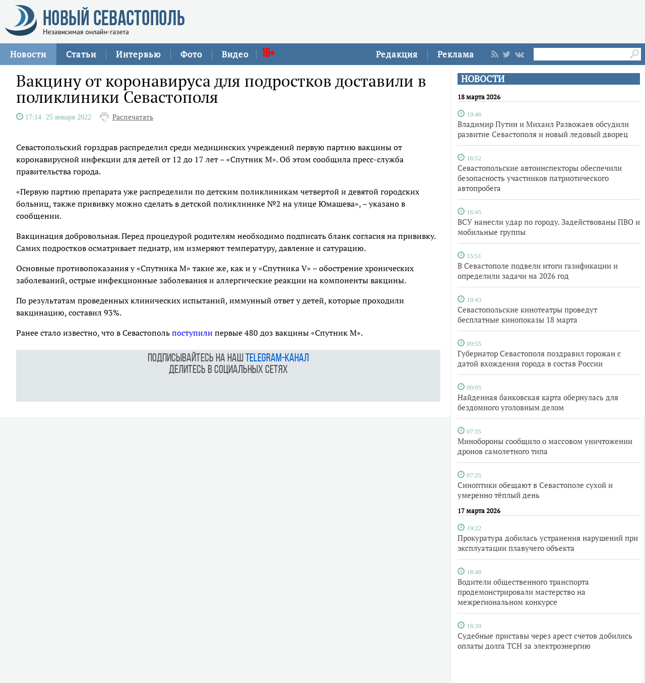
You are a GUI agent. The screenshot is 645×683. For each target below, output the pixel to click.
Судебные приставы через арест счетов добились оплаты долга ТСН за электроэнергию (545, 641)
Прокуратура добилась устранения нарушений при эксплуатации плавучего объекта (548, 543)
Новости (28, 54)
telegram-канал (277, 358)
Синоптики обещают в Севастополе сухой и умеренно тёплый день (535, 490)
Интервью (138, 54)
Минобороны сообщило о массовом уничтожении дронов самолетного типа (545, 446)
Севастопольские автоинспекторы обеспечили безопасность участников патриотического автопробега (540, 178)
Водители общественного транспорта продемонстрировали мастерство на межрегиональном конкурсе (523, 592)
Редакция (397, 54)
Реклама (455, 54)
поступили (192, 332)
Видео (235, 54)
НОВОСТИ (482, 79)
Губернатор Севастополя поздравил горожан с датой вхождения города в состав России (539, 358)
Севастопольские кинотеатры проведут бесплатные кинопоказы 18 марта (527, 314)
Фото (191, 54)
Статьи (81, 54)
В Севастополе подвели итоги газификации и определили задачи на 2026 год (538, 271)
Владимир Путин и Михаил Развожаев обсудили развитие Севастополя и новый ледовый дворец (543, 129)
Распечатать (132, 116)
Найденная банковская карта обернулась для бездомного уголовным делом (538, 402)
